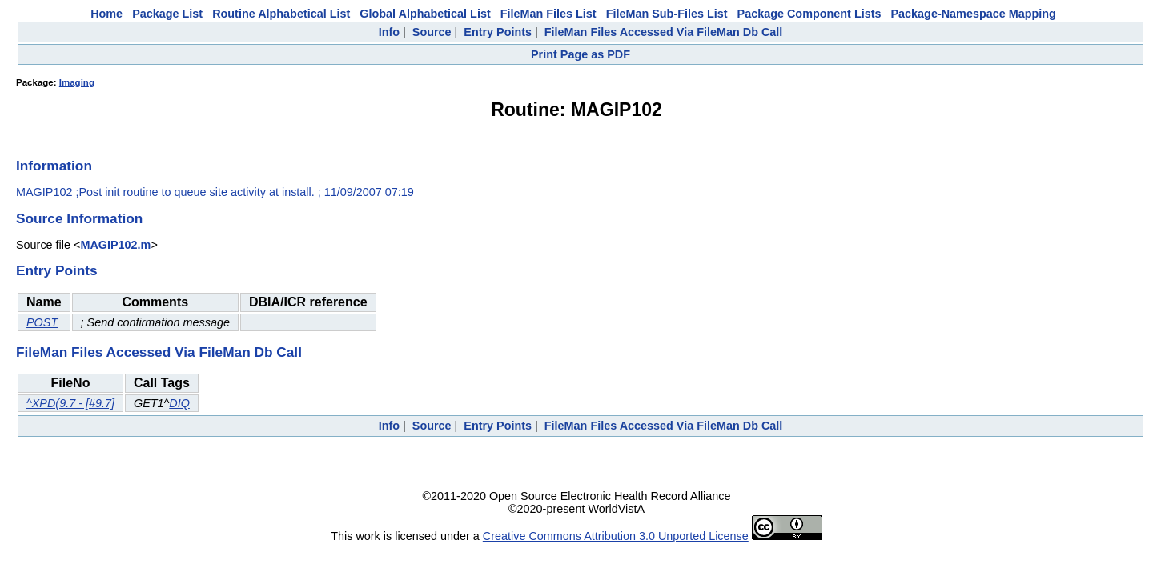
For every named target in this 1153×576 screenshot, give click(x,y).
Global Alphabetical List (425, 13)
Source (432, 32)
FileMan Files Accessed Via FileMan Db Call (663, 32)
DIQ (179, 403)
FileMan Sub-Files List (667, 13)
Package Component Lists (809, 13)
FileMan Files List (548, 13)
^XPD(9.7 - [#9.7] (70, 403)
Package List (167, 13)
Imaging (76, 82)
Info (389, 32)
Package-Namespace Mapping (973, 13)
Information (54, 166)
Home (106, 13)
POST (42, 322)
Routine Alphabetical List (281, 13)
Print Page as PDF (580, 54)
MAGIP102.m (115, 244)
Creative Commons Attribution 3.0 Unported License (616, 536)
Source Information (79, 218)
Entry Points (498, 32)
